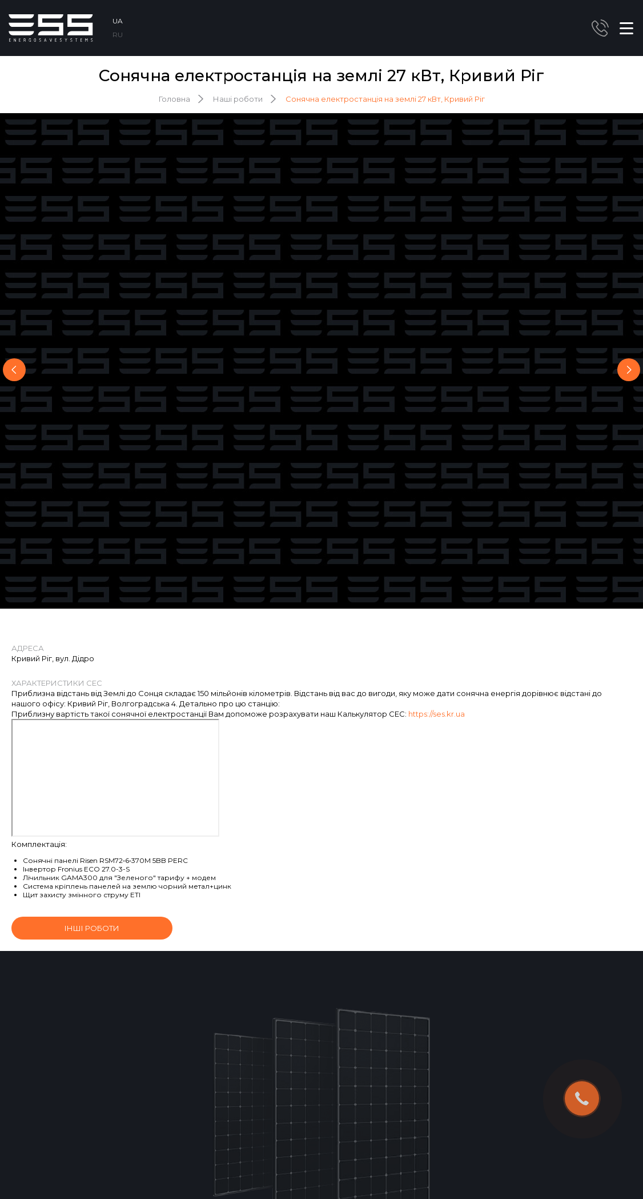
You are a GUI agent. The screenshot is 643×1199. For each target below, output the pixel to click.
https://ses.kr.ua (436, 713)
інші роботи (92, 928)
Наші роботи (238, 98)
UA (117, 21)
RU (117, 34)
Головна (174, 98)
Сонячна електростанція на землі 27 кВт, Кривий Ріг (385, 98)
